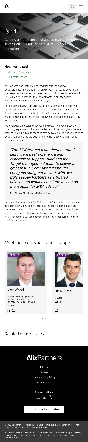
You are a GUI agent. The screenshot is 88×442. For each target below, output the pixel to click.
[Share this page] (80, 18)
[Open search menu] (72, 7)
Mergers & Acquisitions (20, 72)
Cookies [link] (44, 372)
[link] (7, 7)
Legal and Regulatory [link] (44, 377)
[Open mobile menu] (81, 6)
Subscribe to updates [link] (44, 409)
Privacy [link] (44, 367)
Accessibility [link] (44, 382)
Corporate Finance (17, 77)
